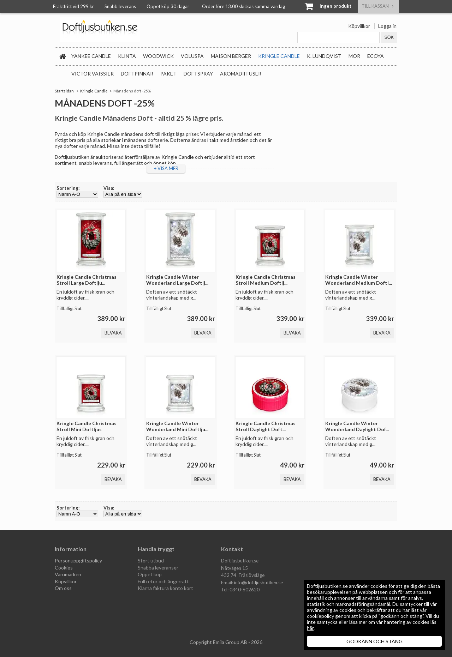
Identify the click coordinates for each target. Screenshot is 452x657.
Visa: (108, 188)
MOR (354, 56)
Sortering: (67, 188)
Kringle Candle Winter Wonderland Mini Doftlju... (177, 426)
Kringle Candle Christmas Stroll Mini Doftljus (86, 426)
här (310, 628)
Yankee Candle (91, 56)
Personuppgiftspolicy (78, 560)
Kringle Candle (279, 56)
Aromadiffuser (240, 74)
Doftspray (198, 74)
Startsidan (64, 91)
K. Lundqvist (324, 56)
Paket (168, 74)
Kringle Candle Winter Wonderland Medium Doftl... (358, 280)
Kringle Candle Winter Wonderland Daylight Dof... (357, 426)
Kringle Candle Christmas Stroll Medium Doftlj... (266, 280)
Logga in (387, 26)
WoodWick (158, 56)
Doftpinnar (137, 74)
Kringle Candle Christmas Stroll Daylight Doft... (266, 426)
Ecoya (375, 56)
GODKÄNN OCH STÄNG (374, 641)
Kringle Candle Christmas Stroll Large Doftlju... (86, 280)
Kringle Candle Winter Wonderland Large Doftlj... (177, 280)
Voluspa (192, 56)
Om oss (63, 588)
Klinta (127, 56)
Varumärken (68, 574)
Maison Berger (231, 56)
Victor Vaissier (92, 74)
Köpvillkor (359, 26)
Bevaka (113, 333)
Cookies (64, 568)
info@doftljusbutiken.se (258, 582)
